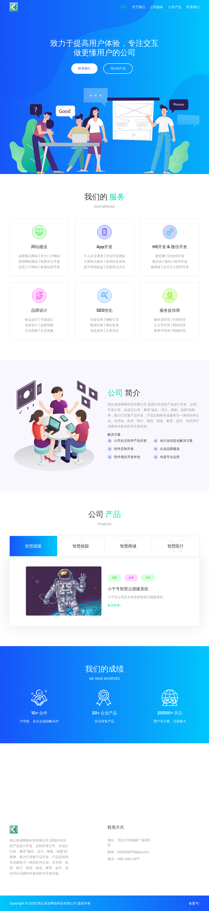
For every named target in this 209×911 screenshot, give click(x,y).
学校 (148, 578)
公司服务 (156, 7)
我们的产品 (118, 69)
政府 (131, 578)
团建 (114, 578)
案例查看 (115, 606)
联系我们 (192, 7)
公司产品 (174, 7)
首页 (123, 7)
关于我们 (138, 7)
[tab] (33, 546)
